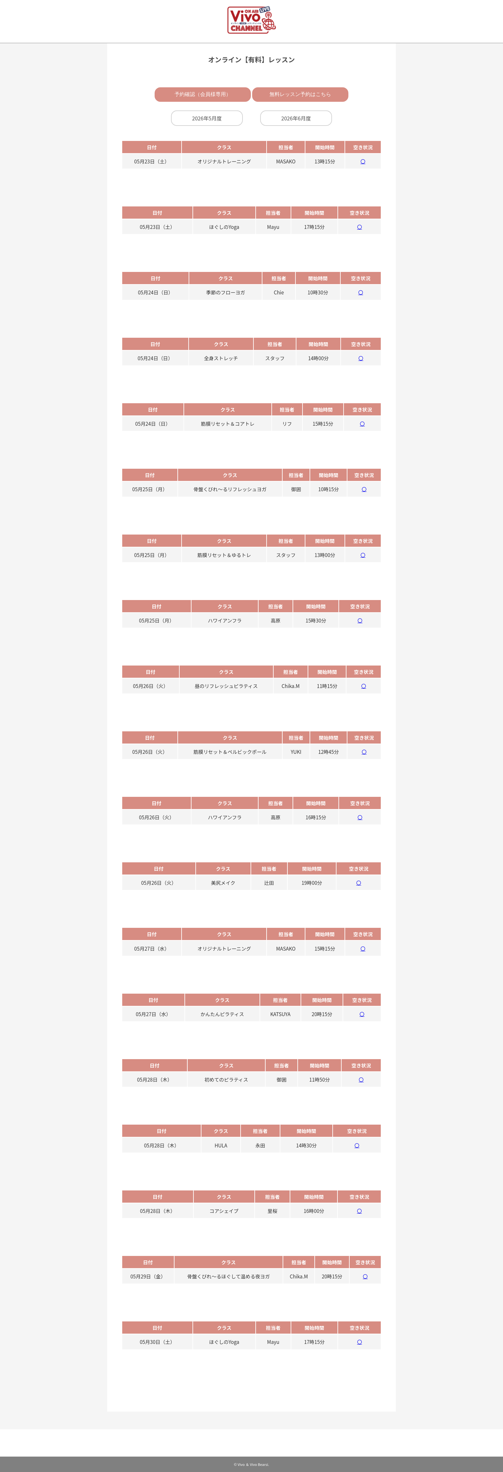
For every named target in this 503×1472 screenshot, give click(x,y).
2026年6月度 (296, 118)
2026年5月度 (207, 118)
